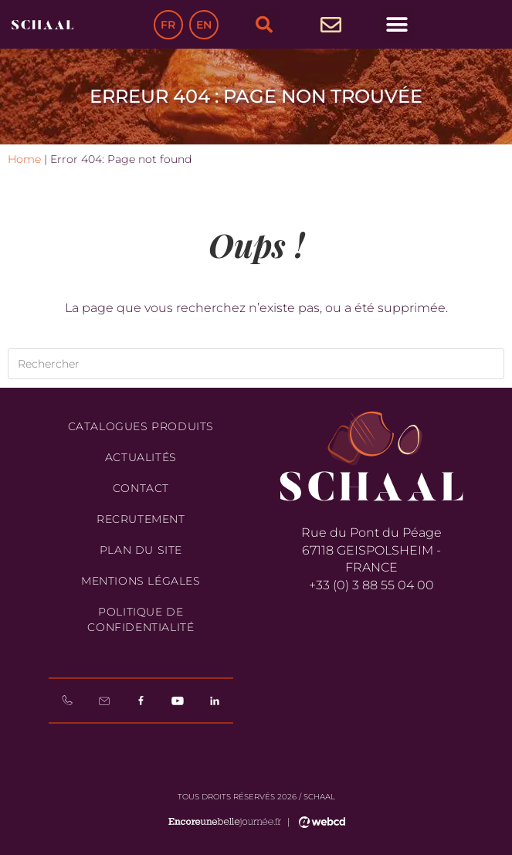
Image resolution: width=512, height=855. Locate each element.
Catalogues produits (141, 426)
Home (24, 159)
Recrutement (141, 519)
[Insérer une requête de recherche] (256, 363)
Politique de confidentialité (140, 619)
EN (204, 25)
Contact (141, 488)
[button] (264, 24)
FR (168, 25)
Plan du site (141, 550)
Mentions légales (141, 581)
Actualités (141, 457)
